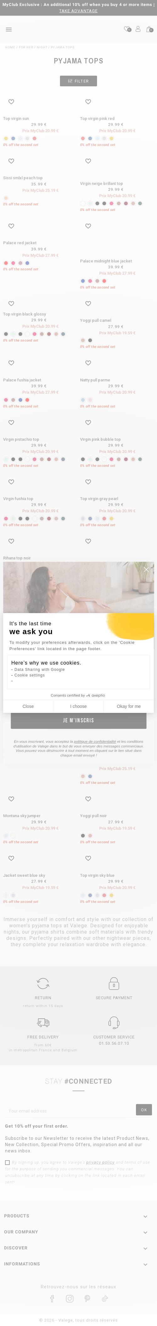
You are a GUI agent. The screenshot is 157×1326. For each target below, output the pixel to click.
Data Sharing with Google (39, 669)
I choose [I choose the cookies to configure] (78, 706)
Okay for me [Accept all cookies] (129, 706)
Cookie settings (29, 675)
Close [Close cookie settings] (28, 706)
